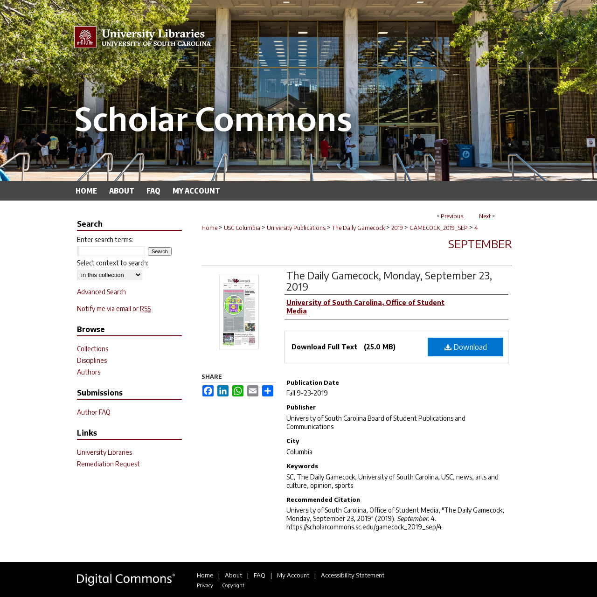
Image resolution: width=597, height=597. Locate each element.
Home (209, 227)
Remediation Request (108, 464)
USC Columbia (242, 227)
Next (485, 216)
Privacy (205, 585)
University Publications (296, 227)
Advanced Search (101, 292)
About (233, 575)
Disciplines (92, 360)
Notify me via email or (114, 308)
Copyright (233, 585)
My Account (293, 575)
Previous (452, 216)
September (480, 243)
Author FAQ (94, 412)
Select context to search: (112, 263)
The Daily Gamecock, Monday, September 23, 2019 (389, 281)
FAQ (259, 575)
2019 (397, 227)
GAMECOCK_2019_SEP (439, 227)
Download (465, 347)
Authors (88, 372)
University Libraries (104, 452)
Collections (92, 349)
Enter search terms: (105, 239)
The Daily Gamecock (358, 227)
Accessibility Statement (352, 575)
